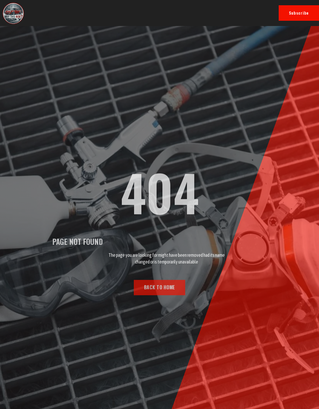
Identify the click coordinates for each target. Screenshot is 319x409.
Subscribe (299, 13)
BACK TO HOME (159, 288)
